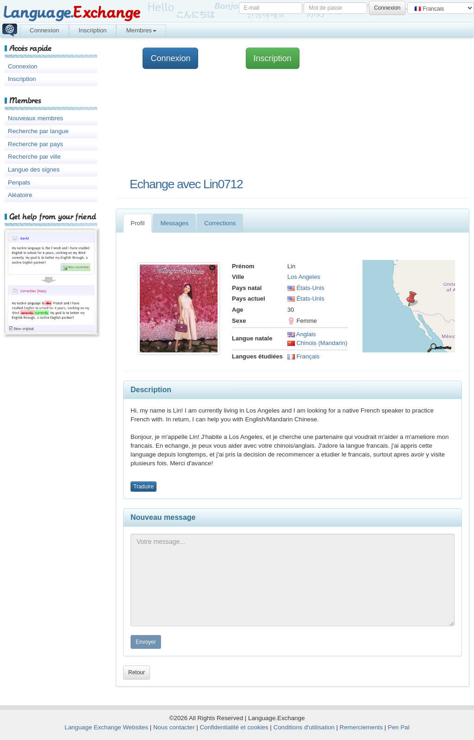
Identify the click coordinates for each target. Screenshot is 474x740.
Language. (71, 12)
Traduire (143, 486)
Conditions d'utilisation (304, 727)
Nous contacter (174, 727)
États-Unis (305, 287)
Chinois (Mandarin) (317, 342)
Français (303, 356)
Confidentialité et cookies (234, 727)
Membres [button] (141, 30)
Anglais (301, 334)
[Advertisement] (274, 122)
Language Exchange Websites (107, 727)
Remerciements (361, 727)
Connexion (44, 30)
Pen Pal (399, 727)
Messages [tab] (174, 223)
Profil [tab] (137, 223)
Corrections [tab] (220, 223)
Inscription (93, 30)
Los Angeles (303, 276)
